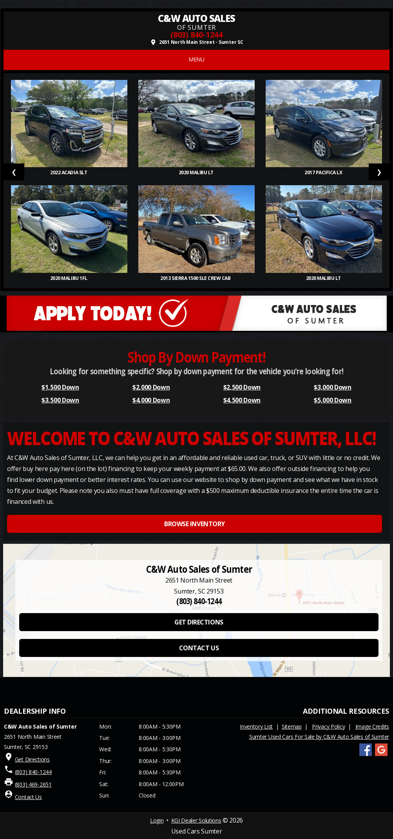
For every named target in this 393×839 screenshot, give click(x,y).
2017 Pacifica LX (323, 172)
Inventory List (256, 726)
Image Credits (372, 726)
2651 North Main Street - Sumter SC (196, 42)
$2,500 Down (242, 387)
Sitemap (292, 726)
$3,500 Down (60, 400)
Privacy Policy (328, 726)
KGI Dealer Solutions (196, 820)
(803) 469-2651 (33, 784)
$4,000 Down (151, 400)
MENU (196, 59)
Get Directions (32, 759)
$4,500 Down (242, 400)
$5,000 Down (332, 400)
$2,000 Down (151, 387)
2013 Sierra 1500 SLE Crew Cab (196, 278)
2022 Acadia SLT (69, 172)
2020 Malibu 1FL (69, 278)
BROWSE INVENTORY (194, 524)
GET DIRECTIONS (198, 622)
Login (156, 820)
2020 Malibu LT (197, 172)
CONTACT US (199, 648)
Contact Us (28, 797)
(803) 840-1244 (196, 34)
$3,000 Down (332, 387)
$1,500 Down (60, 387)
